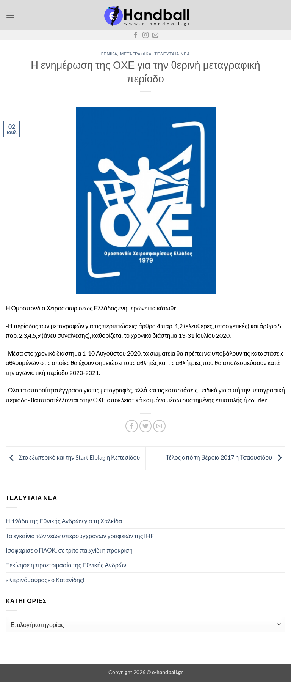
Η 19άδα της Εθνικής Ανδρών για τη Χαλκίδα (64, 520)
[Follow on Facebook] (136, 35)
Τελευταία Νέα (172, 54)
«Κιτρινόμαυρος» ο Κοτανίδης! (45, 579)
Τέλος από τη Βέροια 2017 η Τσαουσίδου (225, 457)
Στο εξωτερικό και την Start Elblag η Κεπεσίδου (73, 457)
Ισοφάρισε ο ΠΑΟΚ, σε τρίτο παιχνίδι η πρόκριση (69, 550)
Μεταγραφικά (136, 54)
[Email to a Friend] (159, 426)
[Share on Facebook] (131, 426)
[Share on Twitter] (145, 426)
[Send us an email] (155, 35)
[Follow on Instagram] (145, 35)
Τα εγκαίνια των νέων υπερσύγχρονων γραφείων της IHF (80, 535)
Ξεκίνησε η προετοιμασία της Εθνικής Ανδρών (66, 565)
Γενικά (109, 54)
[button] (10, 15)
